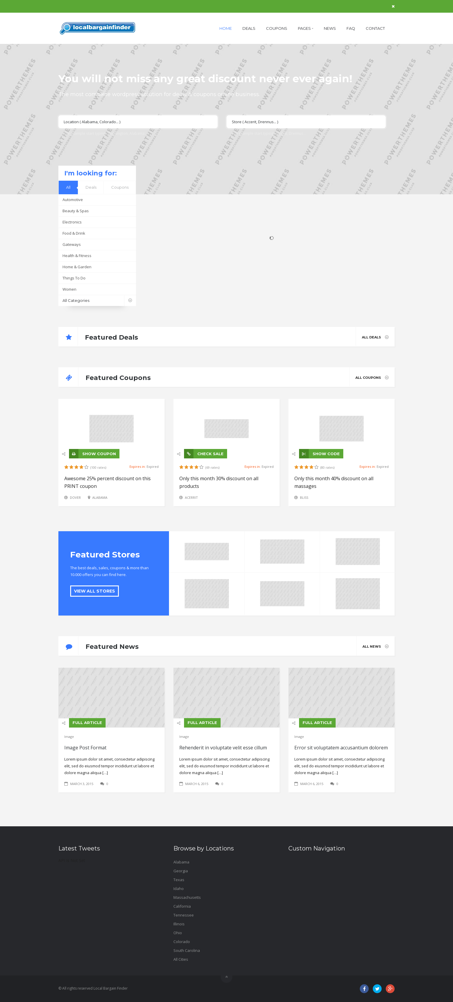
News (330, 28)
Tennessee (183, 915)
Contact (375, 28)
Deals (248, 28)
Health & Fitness (77, 255)
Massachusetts (187, 897)
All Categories (99, 300)
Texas (178, 879)
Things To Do (74, 278)
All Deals (375, 337)
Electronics (72, 222)
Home (225, 28)
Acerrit (191, 497)
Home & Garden (77, 266)
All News (375, 646)
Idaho (178, 888)
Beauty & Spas (76, 210)
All (68, 187)
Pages (305, 28)
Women (69, 289)
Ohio (177, 932)
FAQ (351, 28)
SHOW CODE (319, 453)
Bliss (304, 497)
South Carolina (186, 950)
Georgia (180, 870)
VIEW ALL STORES (94, 591)
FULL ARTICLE (87, 722)
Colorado (181, 941)
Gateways (72, 244)
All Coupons (372, 377)
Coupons (276, 28)
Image (69, 736)
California (182, 906)
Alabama (99, 497)
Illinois (179, 924)
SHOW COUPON (92, 453)
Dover (75, 497)
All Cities (180, 959)
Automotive (73, 199)
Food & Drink (74, 233)
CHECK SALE (204, 453)
